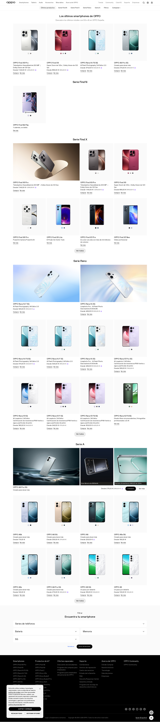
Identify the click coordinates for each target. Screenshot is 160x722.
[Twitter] (133, 708)
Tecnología (106, 670)
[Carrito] (152, 2)
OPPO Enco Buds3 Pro (43, 679)
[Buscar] (143, 2)
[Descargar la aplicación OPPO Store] (151, 718)
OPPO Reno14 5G (19, 676)
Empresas (105, 676)
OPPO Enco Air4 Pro (42, 685)
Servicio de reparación (87, 667)
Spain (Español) (141, 716)
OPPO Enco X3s (41, 673)
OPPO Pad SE (40, 665)
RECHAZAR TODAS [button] (16, 713)
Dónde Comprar (107, 665)
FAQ (81, 676)
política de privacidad (15, 704)
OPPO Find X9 (18, 667)
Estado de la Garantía (87, 673)
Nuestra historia (107, 667)
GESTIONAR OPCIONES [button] (33, 713)
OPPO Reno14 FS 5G (20, 670)
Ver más (22, 73)
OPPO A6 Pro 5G (19, 679)
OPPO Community (130, 665)
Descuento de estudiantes (67, 665)
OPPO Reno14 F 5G (20, 673)
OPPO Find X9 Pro (19, 665)
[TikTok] (144, 708)
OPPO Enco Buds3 (42, 676)
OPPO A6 (16, 685)
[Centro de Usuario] (148, 2)
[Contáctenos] (151, 712)
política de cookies (15, 692)
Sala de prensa (107, 673)
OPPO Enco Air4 (41, 682)
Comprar (16, 73)
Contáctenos (84, 665)
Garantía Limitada (85, 682)
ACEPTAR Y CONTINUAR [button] (25, 709)
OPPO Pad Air (40, 667)
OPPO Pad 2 (39, 670)
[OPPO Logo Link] (11, 3)
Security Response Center (89, 679)
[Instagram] (141, 708)
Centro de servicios (86, 670)
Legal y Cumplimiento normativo (55, 716)
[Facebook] (126, 708)
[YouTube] (137, 708)
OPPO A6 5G (17, 682)
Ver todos (80, 251)
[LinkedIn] (130, 708)
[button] (40, 688)
